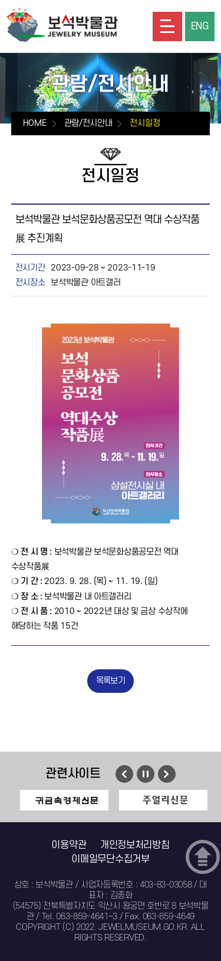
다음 (166, 774)
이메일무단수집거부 (110, 859)
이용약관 (68, 845)
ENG (200, 26)
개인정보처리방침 (135, 845)
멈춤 (145, 774)
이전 (124, 774)
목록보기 (110, 681)
